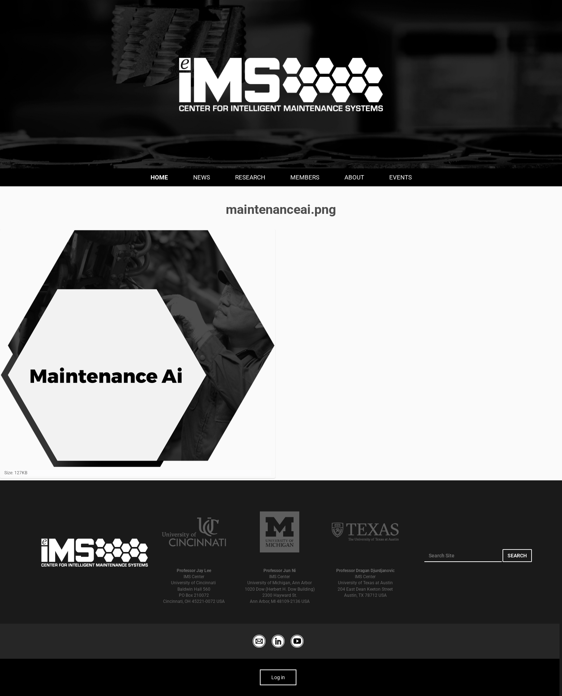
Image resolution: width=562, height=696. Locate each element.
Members (304, 177)
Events (400, 177)
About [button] (354, 177)
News (201, 177)
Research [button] (250, 177)
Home (159, 177)
